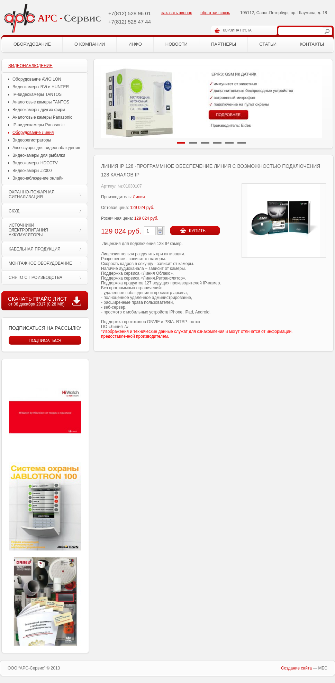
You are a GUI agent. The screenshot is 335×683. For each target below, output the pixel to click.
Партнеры (223, 44)
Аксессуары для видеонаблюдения (46, 147)
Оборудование (32, 44)
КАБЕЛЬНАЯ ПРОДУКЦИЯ (35, 249)
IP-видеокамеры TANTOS (37, 94)
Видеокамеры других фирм (38, 109)
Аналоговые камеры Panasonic (42, 117)
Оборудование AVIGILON (36, 79)
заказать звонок (176, 12)
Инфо (135, 44)
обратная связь (215, 12)
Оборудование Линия (33, 132)
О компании (89, 44)
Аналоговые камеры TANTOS (40, 102)
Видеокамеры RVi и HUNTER (40, 86)
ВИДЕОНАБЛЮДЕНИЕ (30, 65)
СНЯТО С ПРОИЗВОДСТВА (35, 277)
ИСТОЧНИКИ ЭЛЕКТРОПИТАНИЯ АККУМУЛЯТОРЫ (28, 230)
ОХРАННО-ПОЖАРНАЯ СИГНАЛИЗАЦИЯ (32, 194)
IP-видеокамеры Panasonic (38, 124)
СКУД (14, 211)
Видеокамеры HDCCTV (35, 163)
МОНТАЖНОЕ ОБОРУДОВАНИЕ (40, 263)
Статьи (268, 44)
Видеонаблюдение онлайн (38, 178)
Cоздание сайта (296, 668)
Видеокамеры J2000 (32, 170)
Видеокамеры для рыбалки (38, 155)
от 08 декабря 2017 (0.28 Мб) (36, 304)
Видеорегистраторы (31, 140)
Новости (176, 44)
